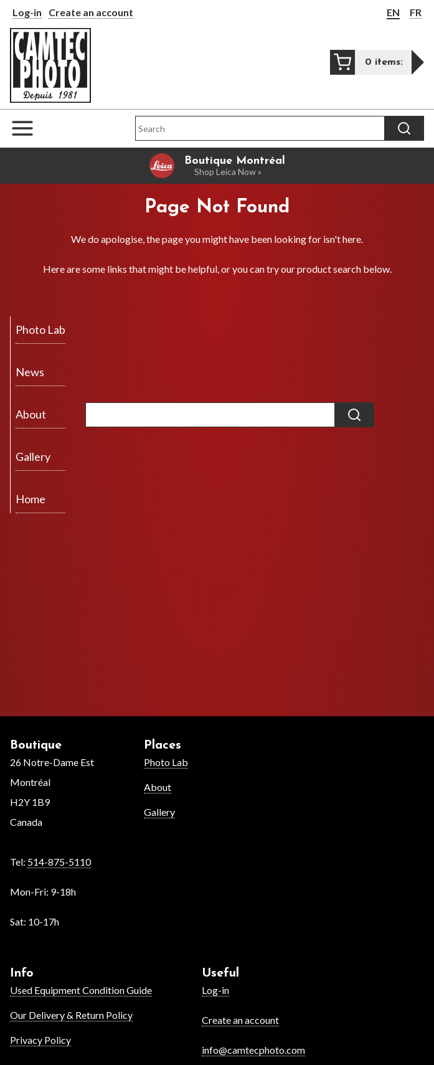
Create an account (91, 12)
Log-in (27, 12)
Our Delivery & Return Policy (71, 1015)
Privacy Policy (40, 1040)
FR (416, 12)
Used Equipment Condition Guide (81, 990)
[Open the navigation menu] (28, 128)
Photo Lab (166, 762)
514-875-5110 (59, 862)
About (157, 787)
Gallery (159, 812)
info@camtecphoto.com (253, 1050)
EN (393, 12)
